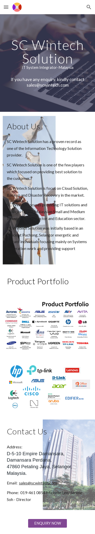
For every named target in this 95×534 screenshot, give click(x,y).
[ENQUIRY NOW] (47, 523)
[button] (6, 7)
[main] (47, 54)
